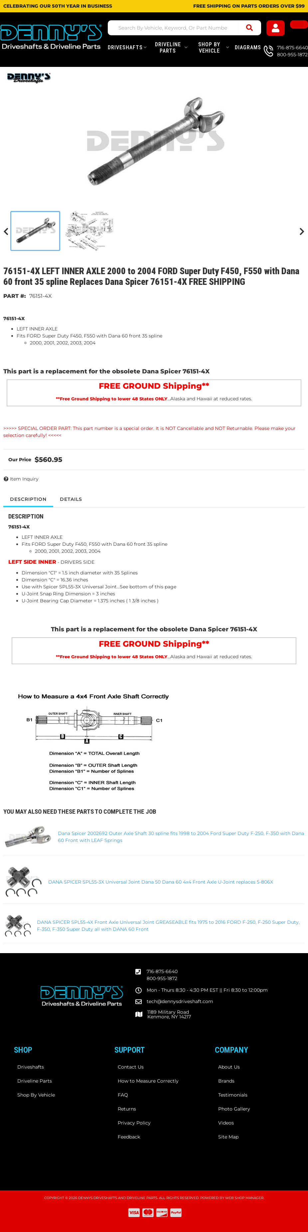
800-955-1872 (162, 978)
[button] (184, 27)
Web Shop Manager (244, 1198)
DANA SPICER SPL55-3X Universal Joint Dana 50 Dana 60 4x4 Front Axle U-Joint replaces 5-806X (160, 882)
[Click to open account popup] (275, 28)
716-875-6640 (162, 971)
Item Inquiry (24, 479)
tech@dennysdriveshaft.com (180, 1001)
